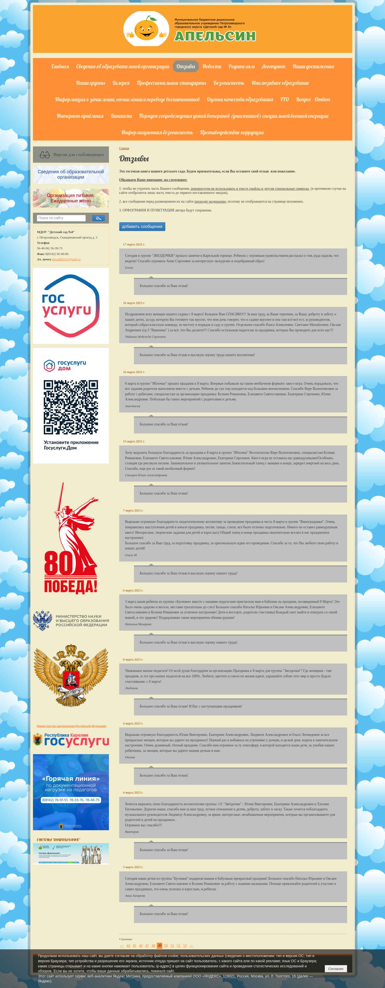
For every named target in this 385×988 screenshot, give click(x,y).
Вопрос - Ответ (313, 99)
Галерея (121, 82)
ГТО (284, 99)
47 (147, 946)
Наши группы (90, 82)
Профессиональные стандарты (171, 82)
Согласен (335, 969)
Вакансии (121, 115)
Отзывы (185, 66)
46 (141, 946)
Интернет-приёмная (80, 115)
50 (166, 946)
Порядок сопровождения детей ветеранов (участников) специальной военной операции (233, 115)
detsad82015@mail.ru (66, 259)
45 (134, 946)
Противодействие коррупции (232, 132)
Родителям (241, 66)
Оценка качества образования (240, 99)
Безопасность (228, 82)
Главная (60, 66)
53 (185, 946)
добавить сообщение (142, 226)
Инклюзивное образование (280, 82)
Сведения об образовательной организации (122, 66)
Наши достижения (313, 66)
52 (179, 946)
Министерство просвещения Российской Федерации (71, 726)
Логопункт (273, 66)
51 (172, 946)
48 (153, 946)
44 (128, 946)
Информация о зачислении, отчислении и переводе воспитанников (127, 99)
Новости (211, 66)
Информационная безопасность (157, 132)
